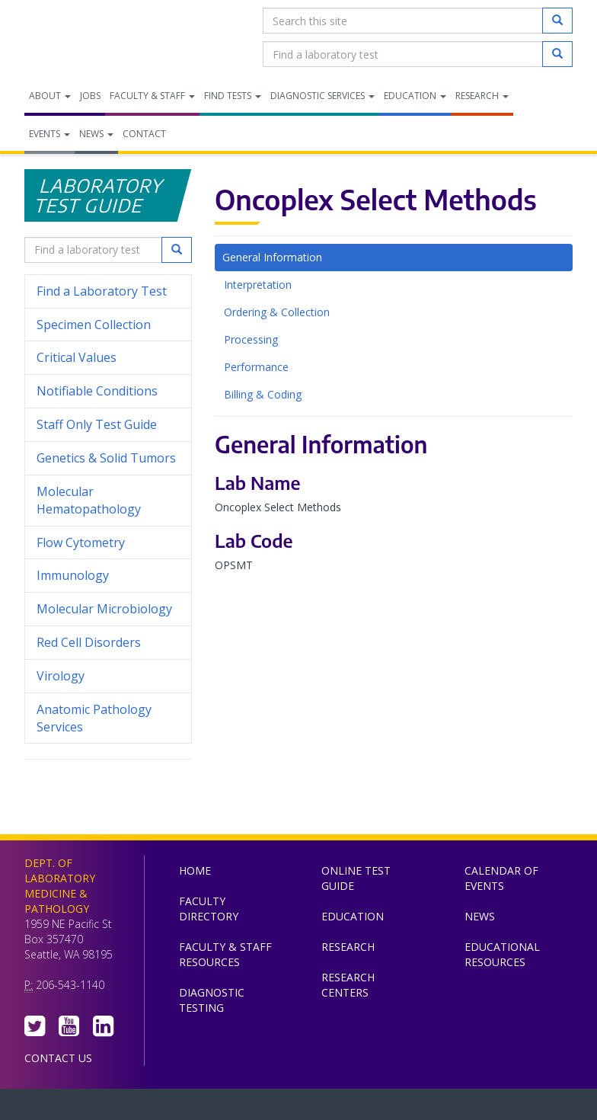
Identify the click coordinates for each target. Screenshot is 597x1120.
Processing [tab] (251, 339)
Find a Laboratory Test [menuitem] (102, 291)
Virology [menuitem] (108, 676)
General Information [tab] (272, 257)
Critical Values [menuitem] (77, 357)
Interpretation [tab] (258, 284)
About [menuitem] (50, 95)
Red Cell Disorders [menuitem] (89, 642)
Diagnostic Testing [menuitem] (211, 1000)
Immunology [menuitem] (73, 575)
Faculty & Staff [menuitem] (152, 95)
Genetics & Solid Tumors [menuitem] (106, 458)
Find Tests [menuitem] (232, 95)
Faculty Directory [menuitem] (208, 908)
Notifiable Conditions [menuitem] (108, 391)
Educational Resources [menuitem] (502, 954)
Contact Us (58, 1058)
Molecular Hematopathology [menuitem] (89, 500)
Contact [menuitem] (144, 133)
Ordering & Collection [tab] (277, 312)
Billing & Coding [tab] (263, 394)
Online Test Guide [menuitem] (356, 878)
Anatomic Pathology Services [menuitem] (94, 718)
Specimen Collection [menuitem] (94, 324)
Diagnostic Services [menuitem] (322, 95)
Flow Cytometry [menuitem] (81, 542)
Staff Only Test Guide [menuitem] (108, 425)
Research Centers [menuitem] (348, 985)
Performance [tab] (256, 367)
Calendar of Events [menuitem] (501, 878)
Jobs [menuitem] (90, 95)
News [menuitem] (96, 133)
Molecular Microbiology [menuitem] (104, 608)
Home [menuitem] (195, 870)
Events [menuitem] (49, 133)
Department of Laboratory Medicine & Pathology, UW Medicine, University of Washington (102, 37)
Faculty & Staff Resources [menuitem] (225, 954)
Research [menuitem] (482, 95)
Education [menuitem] (415, 95)
